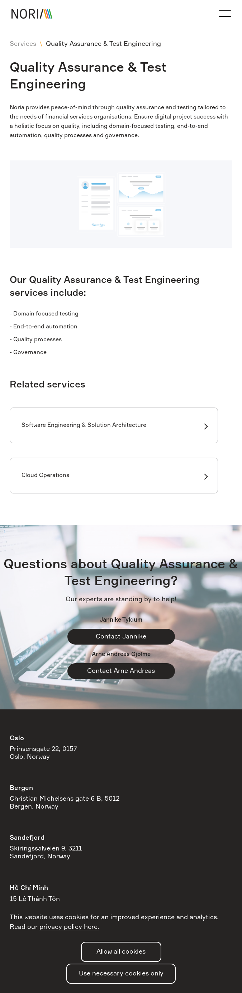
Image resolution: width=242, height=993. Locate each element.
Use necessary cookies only (121, 973)
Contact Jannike (121, 636)
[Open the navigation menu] (225, 13)
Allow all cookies (121, 952)
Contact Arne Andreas (121, 671)
